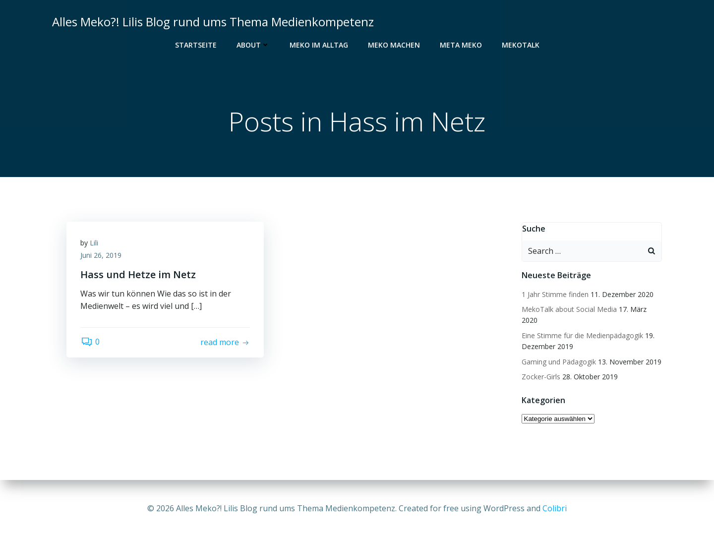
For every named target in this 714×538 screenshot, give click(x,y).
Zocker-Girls (540, 377)
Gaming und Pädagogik (558, 361)
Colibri (554, 508)
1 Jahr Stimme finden (554, 294)
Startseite (196, 45)
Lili (95, 243)
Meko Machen (394, 45)
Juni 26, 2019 (101, 256)
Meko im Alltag (319, 45)
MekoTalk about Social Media (568, 309)
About (253, 45)
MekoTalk (520, 45)
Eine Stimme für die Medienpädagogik (582, 335)
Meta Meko (461, 45)
